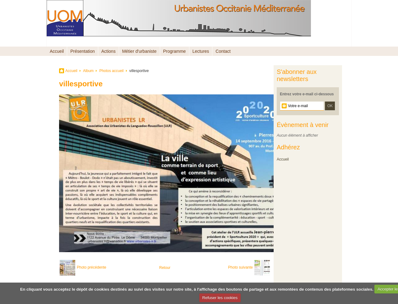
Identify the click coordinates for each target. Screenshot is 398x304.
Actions (108, 51)
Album (88, 71)
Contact (222, 51)
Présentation (82, 51)
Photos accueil (111, 71)
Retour (164, 267)
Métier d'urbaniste (139, 51)
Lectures (200, 51)
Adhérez (288, 147)
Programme (174, 51)
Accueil (57, 51)
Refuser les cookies (220, 297)
